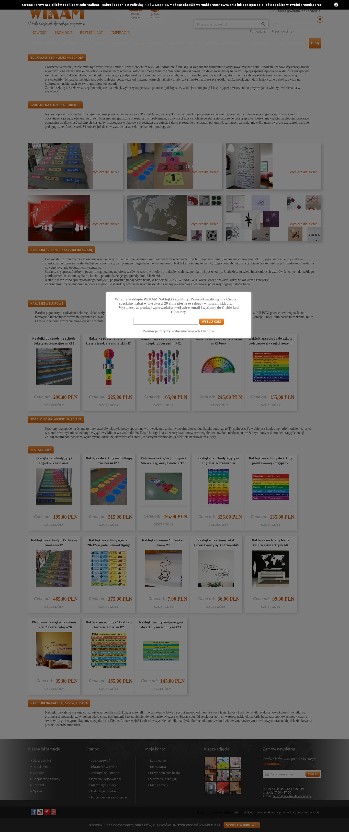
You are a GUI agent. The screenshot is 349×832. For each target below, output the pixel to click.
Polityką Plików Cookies (149, 4)
